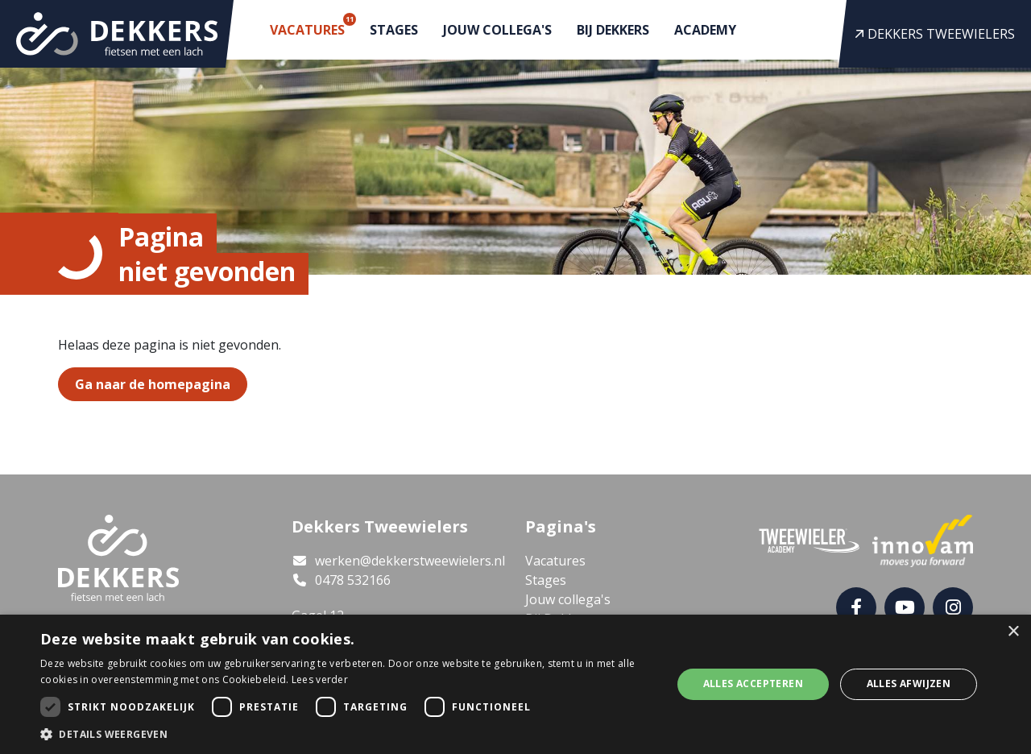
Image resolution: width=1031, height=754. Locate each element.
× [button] (1013, 632)
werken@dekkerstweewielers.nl (398, 561)
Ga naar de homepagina (152, 384)
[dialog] (515, 684)
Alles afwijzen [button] (909, 683)
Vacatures (310, 26)
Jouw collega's (497, 30)
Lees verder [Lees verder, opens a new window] (320, 679)
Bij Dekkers (613, 30)
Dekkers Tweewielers (935, 34)
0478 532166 (341, 580)
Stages (394, 30)
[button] (346, 734)
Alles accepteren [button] (753, 683)
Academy (705, 30)
